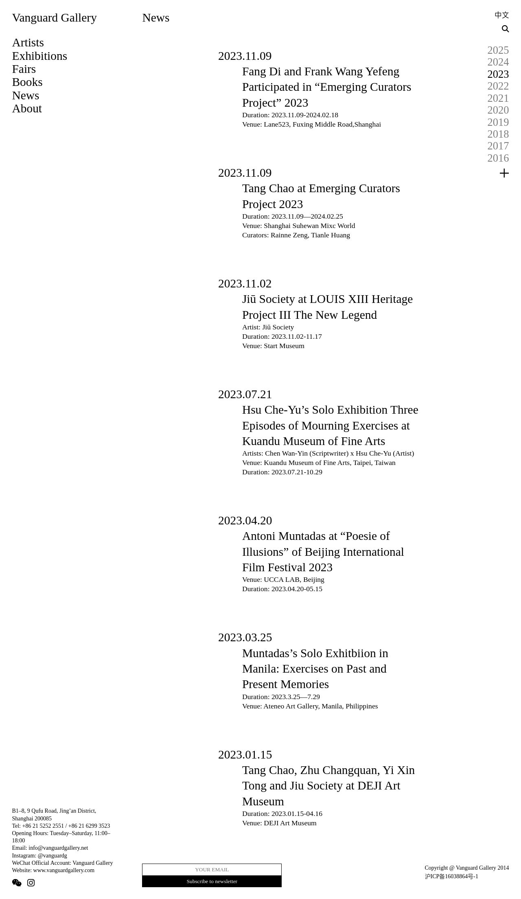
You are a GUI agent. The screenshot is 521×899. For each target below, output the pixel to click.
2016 (498, 158)
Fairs (24, 68)
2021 (498, 98)
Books (27, 81)
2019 (498, 122)
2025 (498, 50)
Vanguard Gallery (54, 17)
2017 (498, 146)
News (25, 95)
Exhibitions (39, 55)
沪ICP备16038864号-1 (451, 876)
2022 (498, 86)
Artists (28, 42)
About (27, 108)
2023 (498, 74)
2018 (498, 134)
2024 (498, 62)
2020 (498, 110)
